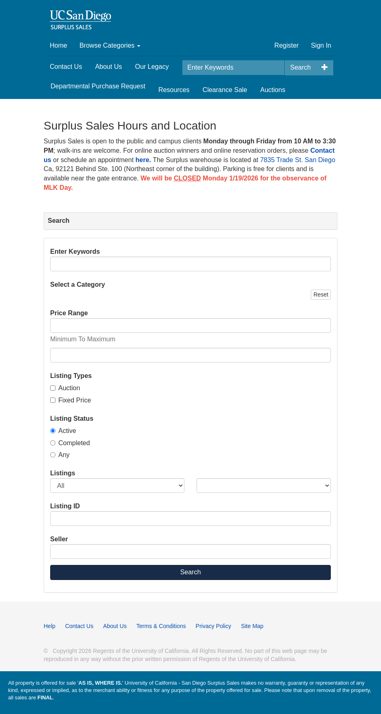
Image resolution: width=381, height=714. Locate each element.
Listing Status (71, 418)
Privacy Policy (213, 626)
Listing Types (71, 375)
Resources (173, 89)
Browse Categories (110, 45)
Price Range (69, 313)
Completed (70, 442)
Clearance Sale (225, 89)
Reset (320, 294)
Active (63, 430)
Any (60, 454)
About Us (108, 66)
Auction (65, 387)
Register (287, 45)
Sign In (321, 45)
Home (58, 45)
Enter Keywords (75, 251)
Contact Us (66, 66)
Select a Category (77, 284)
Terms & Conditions (161, 626)
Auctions (272, 89)
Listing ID (65, 506)
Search (300, 67)
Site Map (252, 626)
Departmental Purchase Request (98, 86)
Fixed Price (70, 400)
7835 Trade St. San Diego (297, 159)
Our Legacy (152, 66)
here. (143, 159)
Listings (62, 473)
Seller (59, 539)
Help (49, 626)
